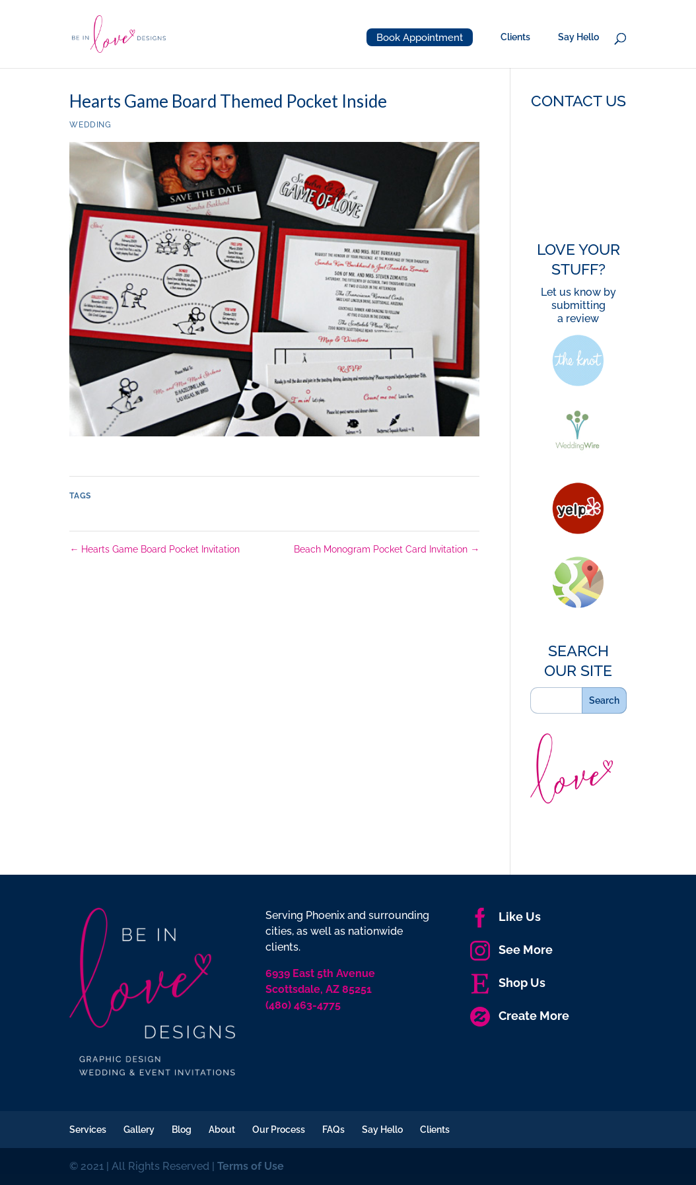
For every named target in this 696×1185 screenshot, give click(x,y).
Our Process (278, 1129)
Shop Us (507, 983)
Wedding (90, 124)
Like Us (505, 917)
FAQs (333, 1129)
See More (511, 950)
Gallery (139, 1129)
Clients (515, 37)
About (222, 1129)
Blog (181, 1129)
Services (87, 1129)
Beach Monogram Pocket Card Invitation (386, 549)
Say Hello (578, 37)
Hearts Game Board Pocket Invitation (154, 549)
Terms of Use (250, 1166)
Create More (519, 1016)
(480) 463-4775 (303, 1005)
